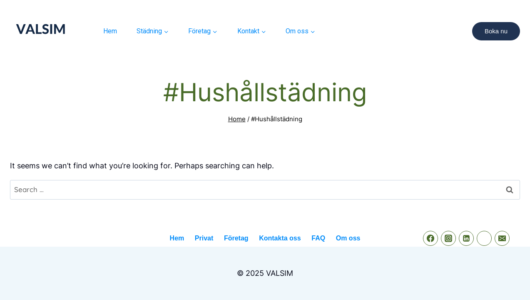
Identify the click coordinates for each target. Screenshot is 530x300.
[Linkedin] (466, 238)
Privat (204, 238)
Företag (236, 238)
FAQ (318, 238)
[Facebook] (430, 238)
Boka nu (496, 31)
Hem (110, 31)
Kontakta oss (280, 238)
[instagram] (448, 238)
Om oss (348, 238)
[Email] (502, 238)
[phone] (484, 238)
